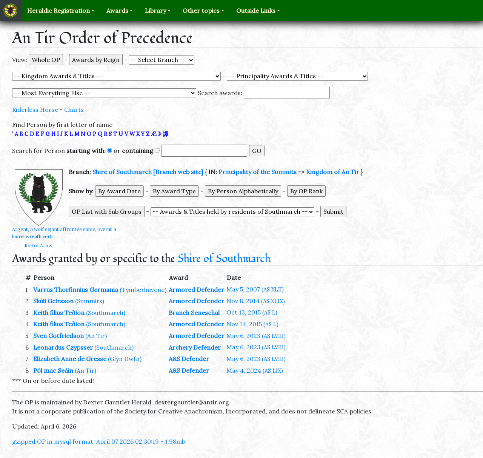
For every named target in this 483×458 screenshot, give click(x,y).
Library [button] (155, 10)
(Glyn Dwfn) (125, 358)
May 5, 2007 (255, 289)
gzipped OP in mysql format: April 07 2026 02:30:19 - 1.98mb (98, 441)
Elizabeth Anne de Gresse (69, 358)
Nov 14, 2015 (252, 324)
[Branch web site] (178, 172)
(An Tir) (96, 335)
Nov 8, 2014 (255, 301)
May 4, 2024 (254, 370)
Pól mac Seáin (53, 370)
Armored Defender (196, 289)
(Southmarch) (105, 312)
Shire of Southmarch (122, 172)
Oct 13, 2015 (251, 312)
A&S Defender (189, 358)
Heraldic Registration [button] (58, 10)
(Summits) (89, 301)
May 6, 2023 (256, 335)
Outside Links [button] (255, 10)
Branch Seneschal (194, 312)
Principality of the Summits (257, 172)
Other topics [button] (201, 10)
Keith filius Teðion (59, 312)
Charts (74, 109)
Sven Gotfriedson (58, 335)
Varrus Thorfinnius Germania (75, 289)
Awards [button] (117, 10)
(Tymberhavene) (143, 289)
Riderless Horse (35, 109)
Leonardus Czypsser (63, 347)
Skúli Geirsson (53, 301)
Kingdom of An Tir (332, 172)
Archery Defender (195, 347)
